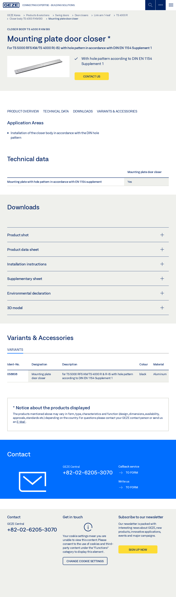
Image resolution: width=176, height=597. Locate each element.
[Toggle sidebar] (160, 5)
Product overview (23, 111)
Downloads (83, 111)
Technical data (56, 111)
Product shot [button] (85, 235)
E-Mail (21, 421)
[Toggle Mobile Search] (150, 5)
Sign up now (138, 549)
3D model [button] (85, 308)
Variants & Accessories (117, 111)
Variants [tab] (15, 349)
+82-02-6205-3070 (87, 472)
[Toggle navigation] (171, 5)
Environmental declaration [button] (85, 293)
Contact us (91, 76)
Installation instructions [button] (85, 264)
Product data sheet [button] (85, 249)
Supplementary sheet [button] (85, 279)
